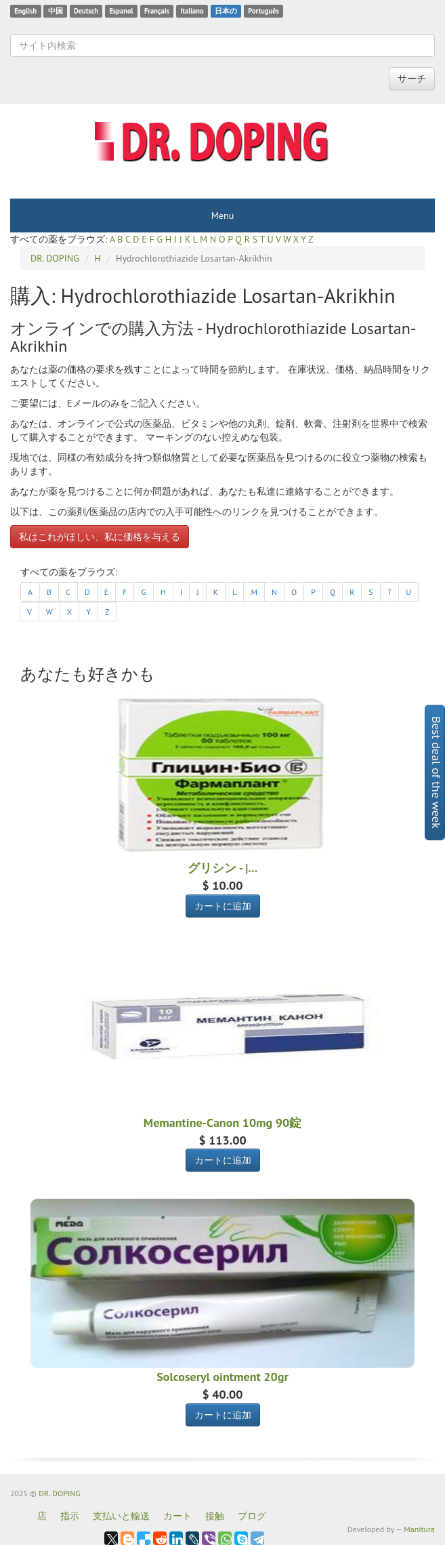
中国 (55, 11)
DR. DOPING (60, 1493)
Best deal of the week (436, 772)
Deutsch (86, 11)
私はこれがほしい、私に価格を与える (99, 537)
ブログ (252, 1516)
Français (156, 11)
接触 (214, 1516)
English (25, 11)
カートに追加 (222, 906)
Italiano (191, 11)
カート (177, 1516)
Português (263, 11)
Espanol (121, 11)
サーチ (412, 79)
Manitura (419, 1529)
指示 (69, 1516)
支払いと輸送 (121, 1516)
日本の (226, 11)
